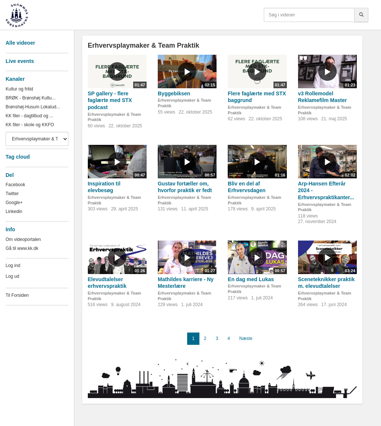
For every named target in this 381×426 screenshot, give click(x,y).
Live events (20, 61)
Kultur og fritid (19, 89)
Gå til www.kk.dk (22, 248)
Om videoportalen (23, 239)
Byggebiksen (174, 93)
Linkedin (14, 211)
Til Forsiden (17, 295)
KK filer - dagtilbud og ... (29, 115)
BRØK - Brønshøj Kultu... (30, 98)
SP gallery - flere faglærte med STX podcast (110, 100)
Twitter (12, 193)
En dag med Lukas (251, 279)
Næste (245, 338)
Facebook (15, 184)
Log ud (12, 276)
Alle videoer (20, 43)
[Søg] (361, 15)
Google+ (14, 202)
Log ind (13, 265)
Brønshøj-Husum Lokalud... (33, 106)
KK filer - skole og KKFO (30, 124)
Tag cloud (18, 157)
